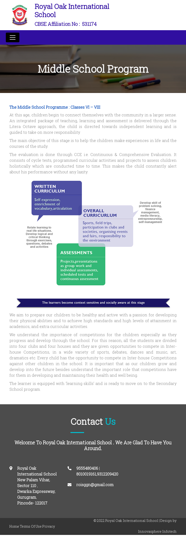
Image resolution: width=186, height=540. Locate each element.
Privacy (48, 526)
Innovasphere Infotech (157, 531)
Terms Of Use (31, 526)
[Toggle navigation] (12, 37)
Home (14, 526)
